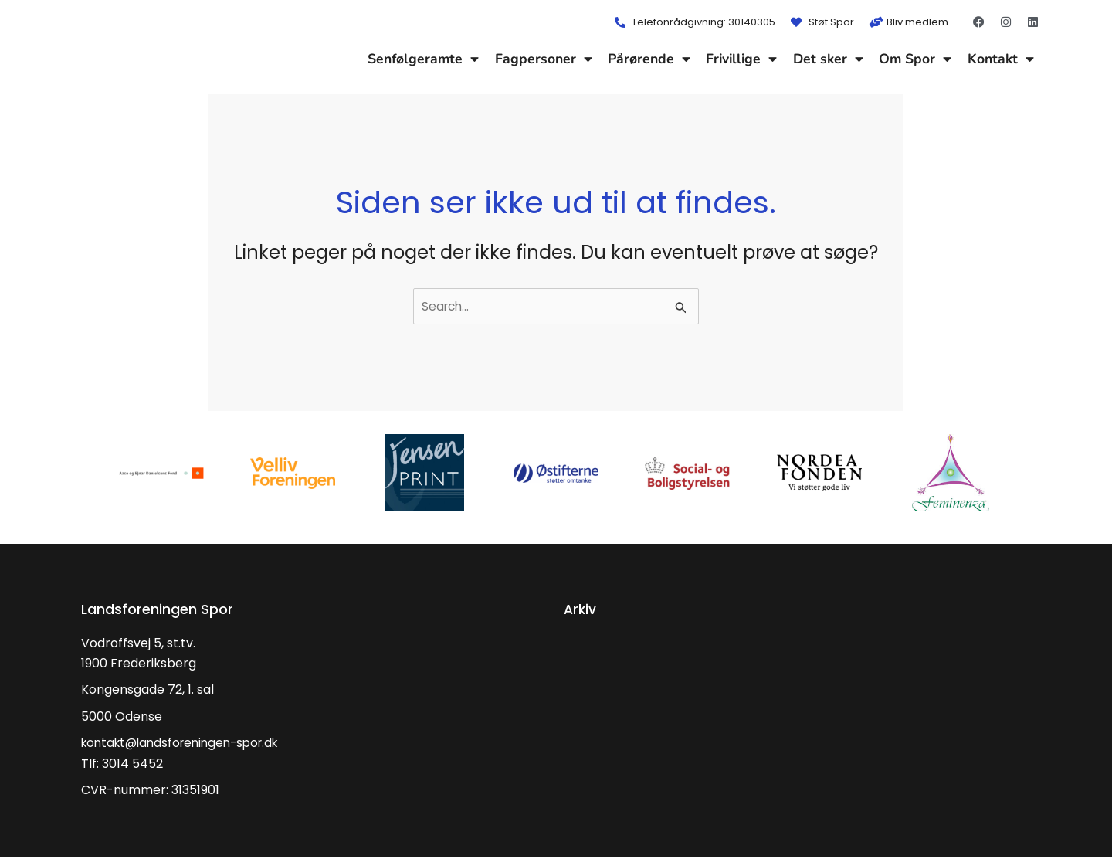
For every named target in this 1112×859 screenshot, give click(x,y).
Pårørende (649, 58)
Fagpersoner (543, 58)
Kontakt (1001, 58)
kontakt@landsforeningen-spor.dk (186, 743)
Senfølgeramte (423, 58)
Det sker (828, 58)
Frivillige (741, 58)
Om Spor (915, 58)
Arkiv (581, 610)
